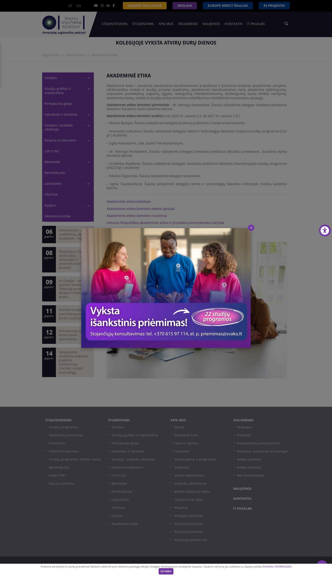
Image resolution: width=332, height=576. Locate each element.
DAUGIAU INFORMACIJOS (277, 566)
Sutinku (166, 571)
